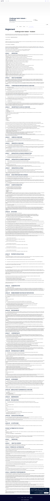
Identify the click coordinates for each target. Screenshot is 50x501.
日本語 (31, 497)
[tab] (17, 26)
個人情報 (25, 497)
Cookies (28, 497)
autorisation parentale (16, 94)
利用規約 (22, 497)
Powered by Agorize (26, 499)
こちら (47, 490)
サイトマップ (19, 497)
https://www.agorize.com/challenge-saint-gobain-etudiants (15, 134)
